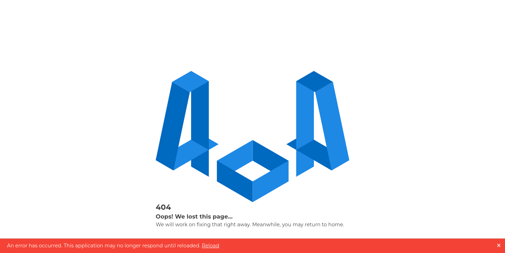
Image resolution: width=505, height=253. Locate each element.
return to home (324, 224)
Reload (210, 245)
